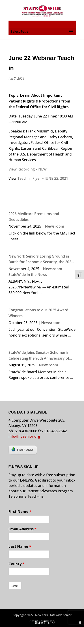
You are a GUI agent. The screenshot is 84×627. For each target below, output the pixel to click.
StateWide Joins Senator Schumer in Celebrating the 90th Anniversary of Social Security (39, 355)
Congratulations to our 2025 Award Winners (38, 312)
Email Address (23, 529)
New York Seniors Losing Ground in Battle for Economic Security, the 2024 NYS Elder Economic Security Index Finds (41, 259)
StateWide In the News (28, 274)
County (16, 563)
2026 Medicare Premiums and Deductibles (34, 216)
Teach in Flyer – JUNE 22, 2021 (42, 178)
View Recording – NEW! (28, 169)
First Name (20, 511)
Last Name (20, 546)
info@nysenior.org (24, 436)
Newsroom (54, 226)
